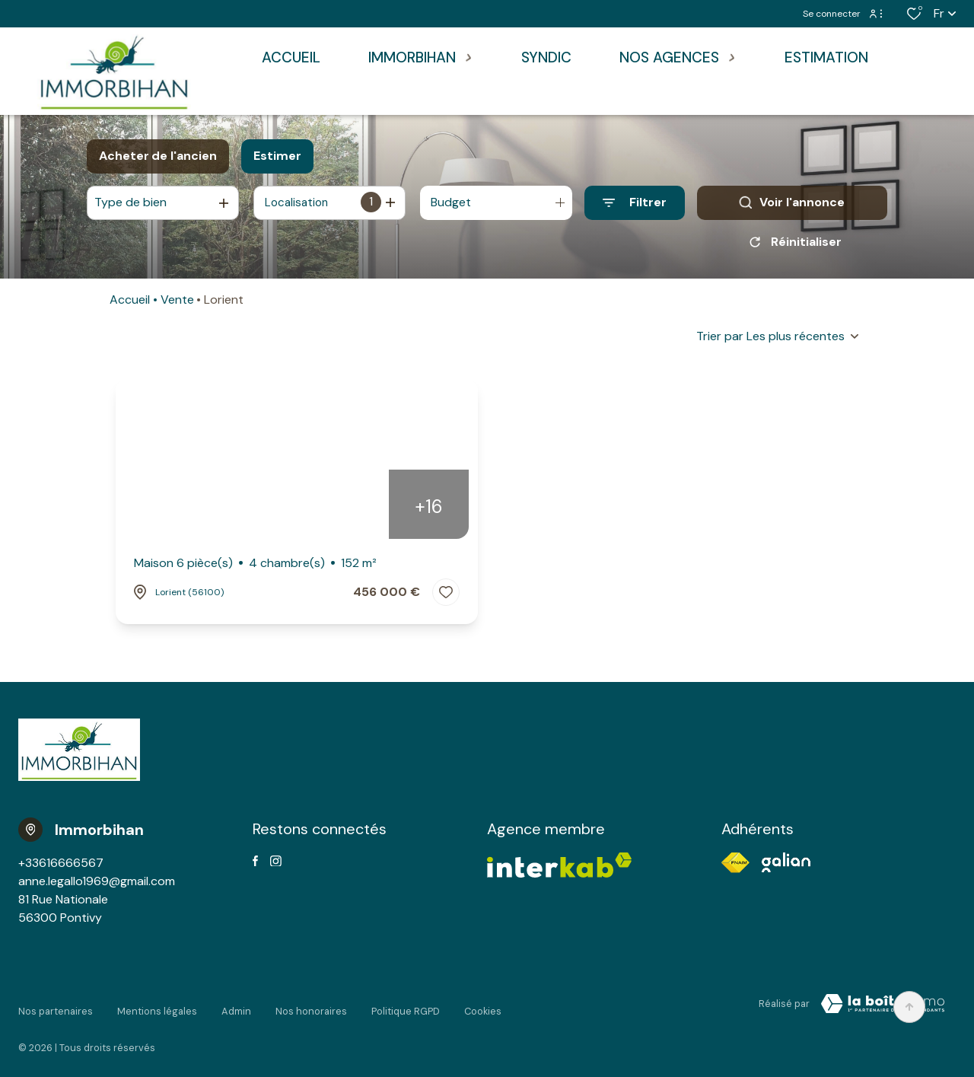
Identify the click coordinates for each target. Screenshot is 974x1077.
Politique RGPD (405, 1006)
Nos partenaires (55, 1006)
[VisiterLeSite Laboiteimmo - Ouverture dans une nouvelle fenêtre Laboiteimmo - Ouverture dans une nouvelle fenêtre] (883, 1009)
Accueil (130, 305)
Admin (236, 1006)
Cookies (482, 1006)
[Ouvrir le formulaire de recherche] (634, 203)
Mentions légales (157, 1006)
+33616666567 (60, 868)
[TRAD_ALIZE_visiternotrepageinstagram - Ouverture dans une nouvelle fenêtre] (276, 866)
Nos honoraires (311, 1006)
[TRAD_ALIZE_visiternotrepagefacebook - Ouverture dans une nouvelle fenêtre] (255, 866)
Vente (177, 305)
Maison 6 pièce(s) (255, 568)
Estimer (277, 156)
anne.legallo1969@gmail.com (96, 886)
